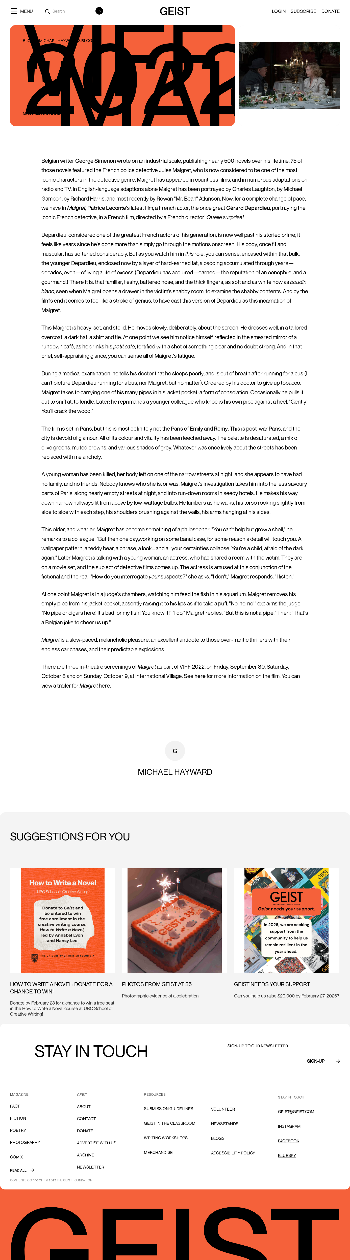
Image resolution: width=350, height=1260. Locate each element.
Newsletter (90, 1167)
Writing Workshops (166, 1137)
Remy (221, 428)
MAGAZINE (19, 1094)
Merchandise (158, 1152)
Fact (15, 1106)
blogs (217, 1138)
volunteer (223, 1109)
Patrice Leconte (106, 208)
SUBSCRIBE (303, 11)
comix (16, 1156)
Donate (330, 11)
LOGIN (279, 11)
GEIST (82, 1094)
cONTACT (86, 1118)
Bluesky (287, 1155)
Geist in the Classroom (169, 1123)
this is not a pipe (254, 612)
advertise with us (96, 1142)
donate (85, 1130)
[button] (24, 11)
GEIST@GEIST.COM (296, 1111)
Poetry (18, 1130)
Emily (196, 428)
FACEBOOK (288, 1140)
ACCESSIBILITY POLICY (233, 1152)
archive (85, 1154)
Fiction (18, 1118)
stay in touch (291, 1097)
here (200, 676)
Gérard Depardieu (248, 208)
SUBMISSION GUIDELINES (168, 1108)
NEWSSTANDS (225, 1123)
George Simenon (95, 160)
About (84, 1106)
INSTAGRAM (289, 1126)
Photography (25, 1142)
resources (155, 1094)
